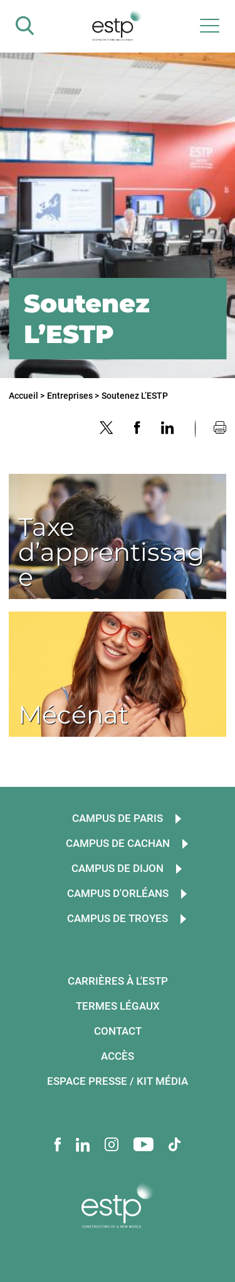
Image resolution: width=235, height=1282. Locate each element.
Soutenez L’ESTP (135, 396)
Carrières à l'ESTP (118, 981)
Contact (118, 1031)
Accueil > (26, 396)
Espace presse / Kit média (117, 1081)
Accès (117, 1056)
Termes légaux (118, 1006)
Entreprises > (73, 396)
